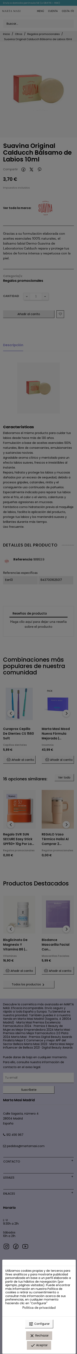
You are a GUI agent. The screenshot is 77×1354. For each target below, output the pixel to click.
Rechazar (39, 1335)
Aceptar (39, 1345)
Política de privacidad (39, 1307)
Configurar (39, 1324)
